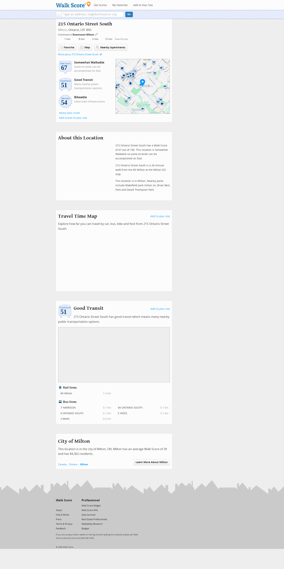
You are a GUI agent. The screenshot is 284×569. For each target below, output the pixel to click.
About (59, 510)
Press (59, 519)
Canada (62, 464)
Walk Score (64, 500)
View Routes (121, 39)
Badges (85, 528)
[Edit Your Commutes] (96, 34)
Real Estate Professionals (94, 519)
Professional (91, 500)
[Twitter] (58, 505)
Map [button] (85, 47)
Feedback (61, 528)
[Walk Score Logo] (73, 4)
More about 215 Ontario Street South (78, 54)
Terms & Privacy (64, 524)
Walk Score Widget (91, 505)
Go (129, 14)
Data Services (89, 515)
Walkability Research (92, 524)
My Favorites (120, 5)
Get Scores (100, 5)
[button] (59, 14)
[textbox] (93, 14)
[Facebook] (64, 505)
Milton (62, 30)
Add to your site (160, 216)
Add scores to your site (73, 117)
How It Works (62, 515)
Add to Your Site (143, 5)
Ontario (73, 464)
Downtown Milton (84, 34)
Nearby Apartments (110, 47)
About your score (69, 113)
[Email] (69, 505)
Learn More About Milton (152, 462)
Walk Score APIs (90, 510)
